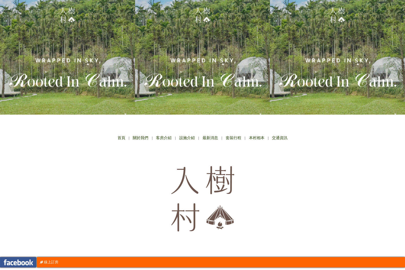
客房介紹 (164, 138)
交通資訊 (279, 138)
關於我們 (140, 138)
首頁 (121, 138)
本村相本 (256, 138)
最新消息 (210, 138)
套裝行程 (233, 138)
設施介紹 (187, 138)
